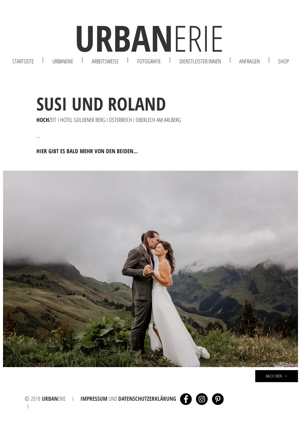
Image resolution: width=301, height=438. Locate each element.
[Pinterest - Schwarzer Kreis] (218, 399)
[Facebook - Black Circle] (186, 399)
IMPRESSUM (93, 399)
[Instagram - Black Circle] (202, 399)
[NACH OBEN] (276, 376)
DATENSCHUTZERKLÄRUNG (147, 399)
